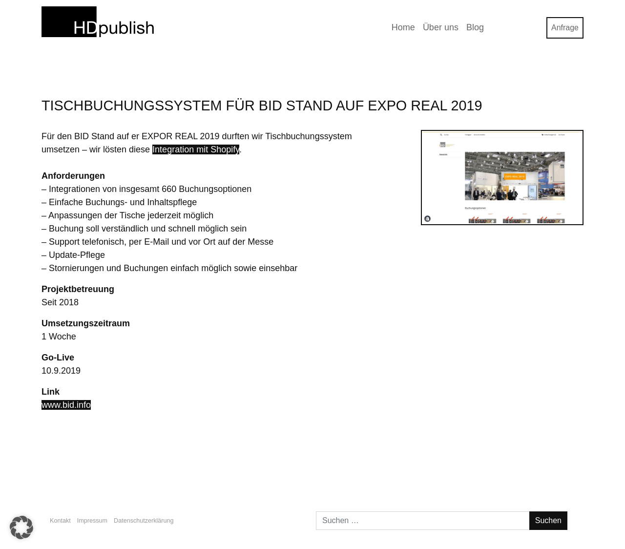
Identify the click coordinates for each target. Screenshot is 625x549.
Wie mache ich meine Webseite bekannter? (127, 472)
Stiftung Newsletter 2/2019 (527, 472)
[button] (21, 527)
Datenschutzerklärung (144, 520)
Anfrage (565, 27)
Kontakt (60, 520)
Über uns (440, 27)
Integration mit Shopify (195, 149)
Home (403, 27)
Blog (475, 27)
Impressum (92, 520)
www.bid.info (66, 405)
